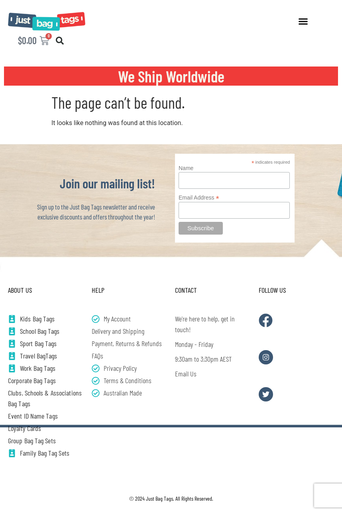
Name (186, 168)
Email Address (199, 197)
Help (98, 290)
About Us (20, 290)
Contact (186, 290)
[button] (303, 21)
